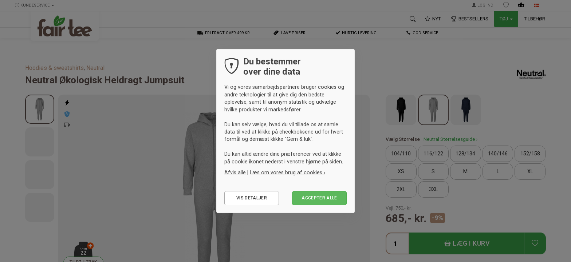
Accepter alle (319, 198)
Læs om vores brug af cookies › (287, 172)
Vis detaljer (251, 198)
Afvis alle (235, 172)
